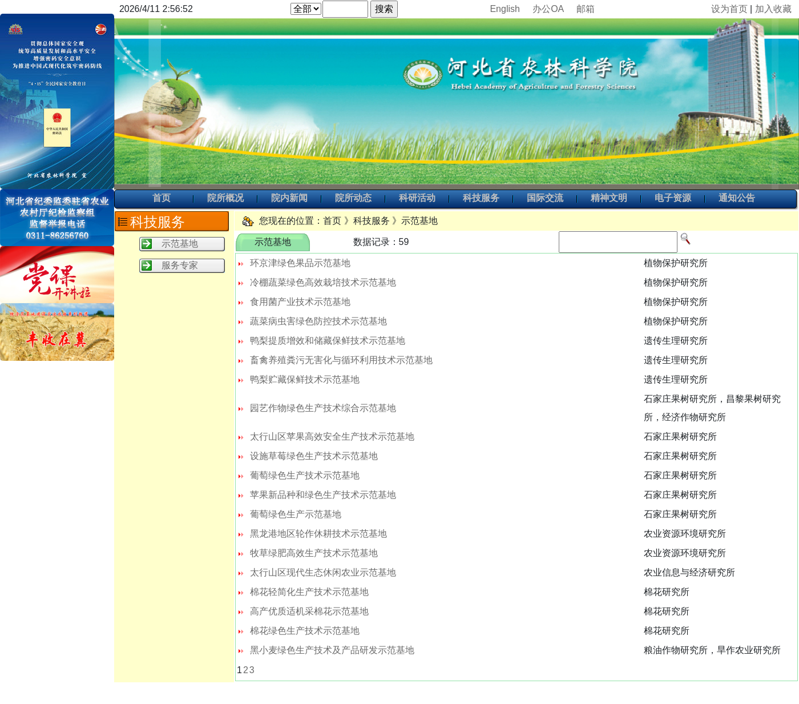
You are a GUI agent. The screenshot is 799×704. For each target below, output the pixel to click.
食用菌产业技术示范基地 (300, 302)
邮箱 (585, 9)
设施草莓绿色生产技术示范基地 (314, 456)
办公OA (547, 9)
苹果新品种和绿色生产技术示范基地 (323, 495)
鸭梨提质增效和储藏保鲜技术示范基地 (327, 340)
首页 (161, 199)
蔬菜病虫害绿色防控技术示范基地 (318, 321)
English (504, 9)
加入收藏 (773, 9)
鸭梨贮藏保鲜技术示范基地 (305, 379)
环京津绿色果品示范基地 (300, 263)
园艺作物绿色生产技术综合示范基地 (323, 408)
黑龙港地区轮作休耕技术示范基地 (318, 533)
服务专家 (180, 265)
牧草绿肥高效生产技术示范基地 (314, 553)
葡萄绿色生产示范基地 (295, 514)
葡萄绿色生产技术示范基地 (305, 475)
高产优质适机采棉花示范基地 (309, 611)
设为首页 (729, 9)
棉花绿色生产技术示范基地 (305, 630)
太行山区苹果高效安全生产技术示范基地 (332, 436)
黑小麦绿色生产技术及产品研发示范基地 (332, 650)
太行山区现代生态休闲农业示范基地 (323, 572)
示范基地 (180, 243)
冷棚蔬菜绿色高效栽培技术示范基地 (323, 282)
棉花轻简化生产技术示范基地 (309, 592)
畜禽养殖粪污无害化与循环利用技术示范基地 (341, 360)
